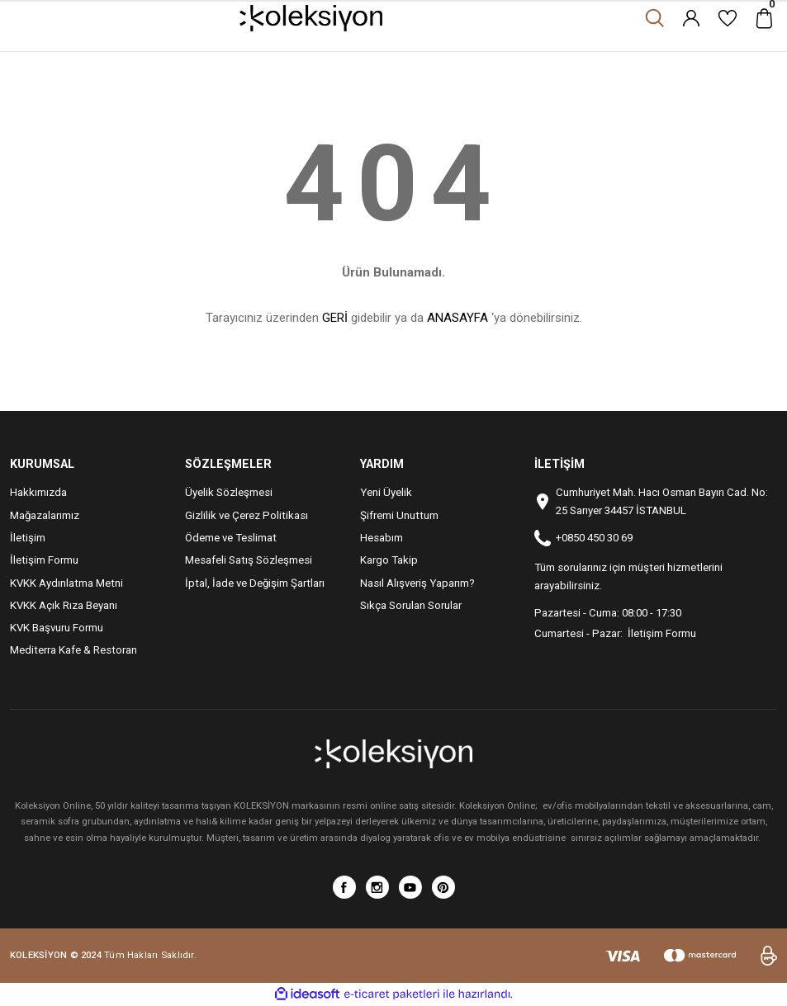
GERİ (335, 317)
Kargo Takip (389, 560)
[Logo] (311, 18)
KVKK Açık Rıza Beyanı (63, 605)
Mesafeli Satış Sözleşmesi (248, 560)
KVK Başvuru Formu (56, 627)
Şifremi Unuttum (399, 515)
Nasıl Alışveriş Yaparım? (417, 583)
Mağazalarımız (44, 515)
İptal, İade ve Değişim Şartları (255, 583)
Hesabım (381, 537)
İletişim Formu (44, 560)
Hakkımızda (38, 492)
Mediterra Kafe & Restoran (73, 650)
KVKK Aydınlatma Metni (66, 583)
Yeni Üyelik (386, 492)
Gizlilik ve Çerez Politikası (246, 515)
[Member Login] (691, 18)
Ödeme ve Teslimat (231, 537)
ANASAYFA (457, 317)
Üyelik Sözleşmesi (229, 492)
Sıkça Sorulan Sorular (411, 605)
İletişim (27, 537)
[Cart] (764, 18)
